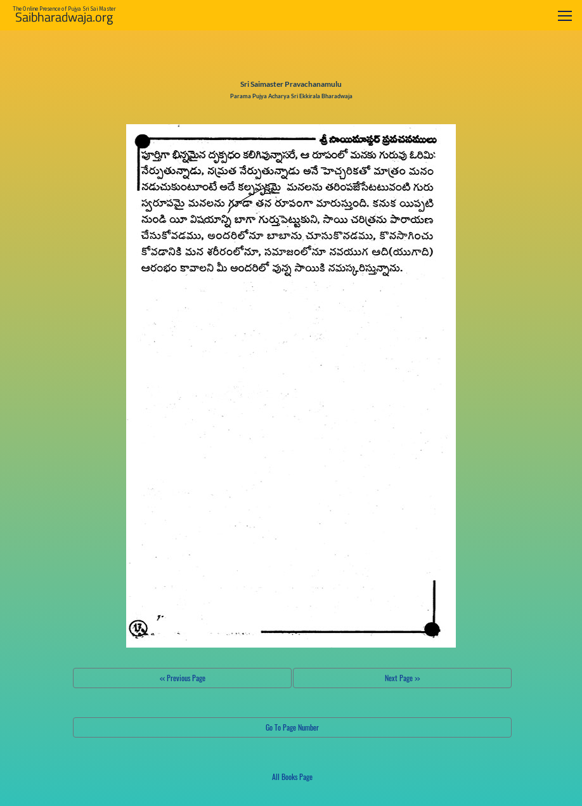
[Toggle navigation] (565, 15)
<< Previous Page (182, 677)
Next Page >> (402, 677)
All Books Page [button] (292, 776)
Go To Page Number (292, 727)
